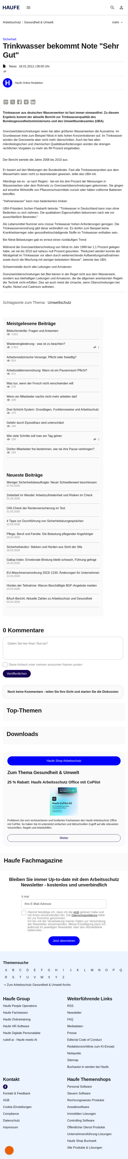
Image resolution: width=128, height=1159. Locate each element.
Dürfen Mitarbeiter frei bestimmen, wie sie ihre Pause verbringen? (50, 449)
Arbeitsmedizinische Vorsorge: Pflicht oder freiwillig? (41, 357)
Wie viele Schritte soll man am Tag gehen (34, 435)
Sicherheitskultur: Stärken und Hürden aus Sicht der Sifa (44, 547)
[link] (121, 7)
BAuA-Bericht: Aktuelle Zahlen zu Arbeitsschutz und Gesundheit (49, 598)
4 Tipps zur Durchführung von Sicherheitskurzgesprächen (45, 521)
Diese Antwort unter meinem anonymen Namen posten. (46, 664)
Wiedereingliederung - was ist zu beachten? (36, 343)
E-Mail (25, 896)
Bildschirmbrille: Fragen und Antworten (32, 330)
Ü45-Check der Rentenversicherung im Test (36, 508)
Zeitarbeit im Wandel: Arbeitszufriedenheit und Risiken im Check (50, 495)
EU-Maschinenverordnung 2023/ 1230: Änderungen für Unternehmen (53, 572)
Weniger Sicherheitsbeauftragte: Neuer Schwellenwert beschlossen (52, 482)
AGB (76, 912)
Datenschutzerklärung (84, 915)
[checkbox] (5, 664)
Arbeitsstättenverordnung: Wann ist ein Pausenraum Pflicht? (47, 370)
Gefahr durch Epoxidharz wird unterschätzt (35, 422)
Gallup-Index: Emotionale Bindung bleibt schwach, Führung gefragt (51, 559)
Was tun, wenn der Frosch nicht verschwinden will (40, 383)
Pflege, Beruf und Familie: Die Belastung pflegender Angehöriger (50, 534)
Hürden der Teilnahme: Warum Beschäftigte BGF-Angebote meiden (52, 585)
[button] (28, 7)
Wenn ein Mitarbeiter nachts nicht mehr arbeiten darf (42, 396)
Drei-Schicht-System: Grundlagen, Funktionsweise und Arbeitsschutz (53, 409)
